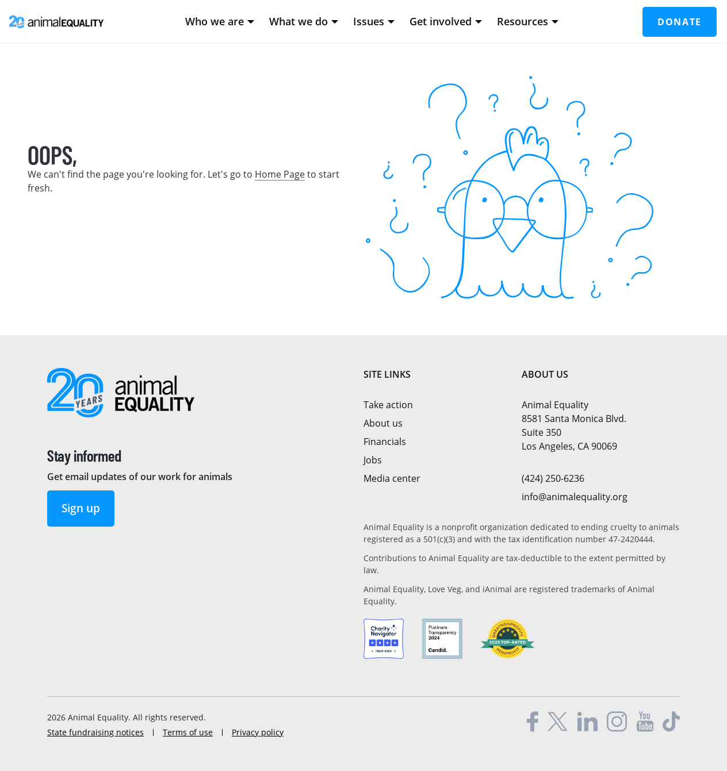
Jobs (373, 460)
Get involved (446, 21)
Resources (527, 21)
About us (383, 423)
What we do (303, 21)
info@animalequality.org (574, 496)
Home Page (280, 174)
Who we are (219, 21)
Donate (679, 22)
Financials (385, 441)
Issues (374, 21)
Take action (388, 404)
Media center (392, 478)
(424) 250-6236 (553, 478)
